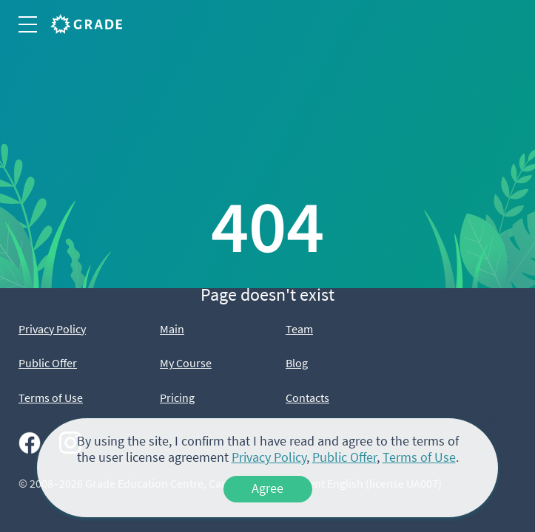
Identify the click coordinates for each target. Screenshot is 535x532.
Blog (297, 362)
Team (299, 328)
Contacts (307, 397)
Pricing (177, 397)
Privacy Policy (52, 328)
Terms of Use (50, 397)
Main (172, 328)
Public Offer (47, 362)
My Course (186, 362)
